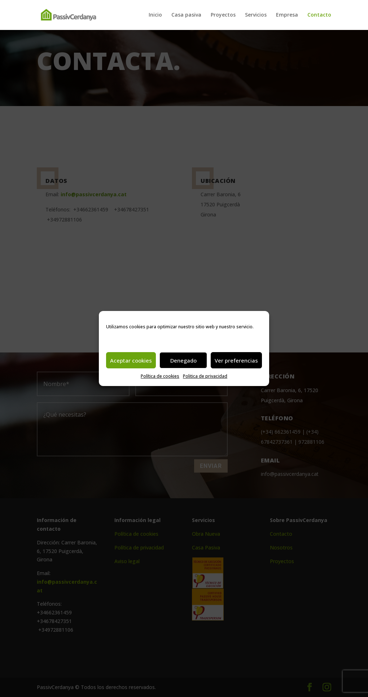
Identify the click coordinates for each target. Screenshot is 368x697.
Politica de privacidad (205, 376)
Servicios (256, 15)
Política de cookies (160, 376)
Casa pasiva (186, 15)
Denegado (183, 360)
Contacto (319, 15)
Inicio (155, 15)
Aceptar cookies (131, 360)
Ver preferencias (236, 360)
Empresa (287, 15)
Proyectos (223, 15)
